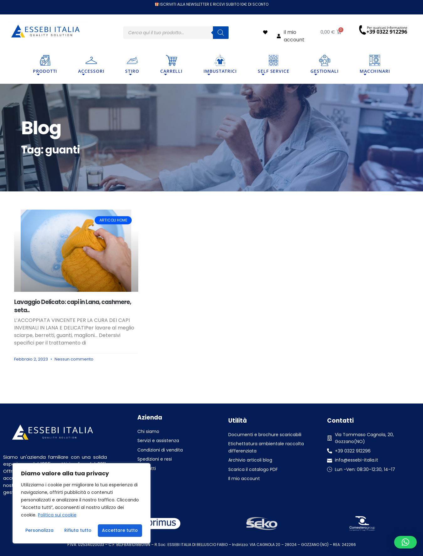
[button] (405, 542)
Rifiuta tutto (78, 530)
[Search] (221, 32)
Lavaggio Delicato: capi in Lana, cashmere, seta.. (72, 305)
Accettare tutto (120, 530)
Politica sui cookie (57, 515)
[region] (82, 503)
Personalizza (39, 530)
